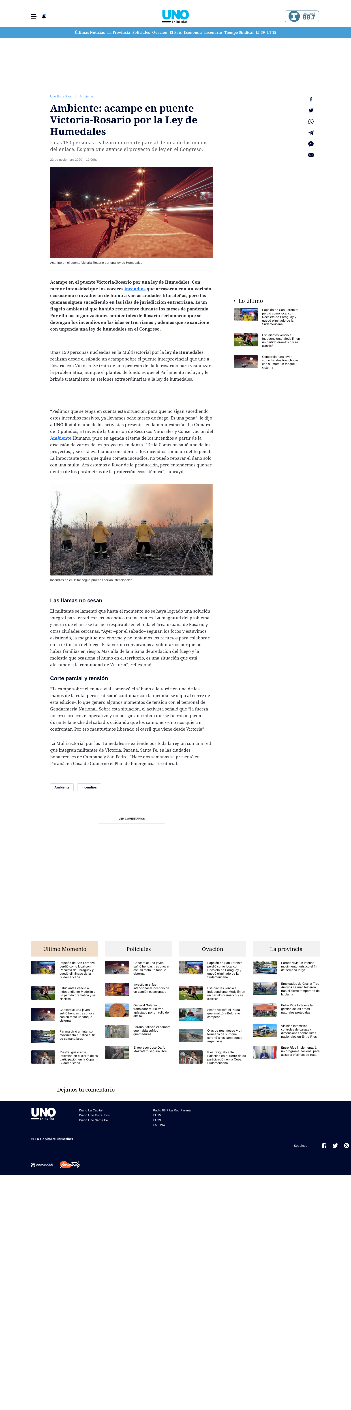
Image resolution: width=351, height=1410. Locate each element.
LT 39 (260, 32)
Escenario (213, 32)
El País (176, 32)
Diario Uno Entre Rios (94, 1114)
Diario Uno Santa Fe (93, 1119)
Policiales (141, 32)
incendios (135, 289)
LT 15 (271, 32)
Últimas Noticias (90, 32)
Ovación (159, 32)
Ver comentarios (132, 818)
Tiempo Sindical (239, 32)
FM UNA (159, 1124)
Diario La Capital (91, 1109)
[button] (33, 16)
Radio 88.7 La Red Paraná (172, 1109)
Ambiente (86, 96)
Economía (193, 32)
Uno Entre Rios (61, 96)
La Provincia (118, 32)
